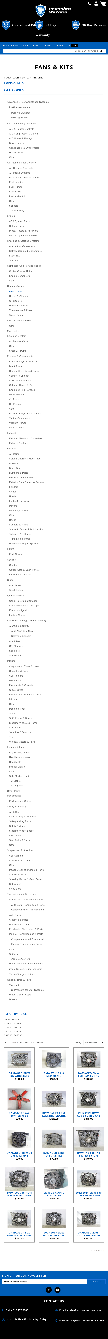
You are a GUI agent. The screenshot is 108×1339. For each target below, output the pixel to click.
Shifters (13, 954)
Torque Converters (19, 959)
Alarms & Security (19, 626)
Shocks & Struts (18, 874)
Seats (12, 713)
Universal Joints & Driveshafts (26, 963)
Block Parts (15, 366)
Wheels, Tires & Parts (19, 980)
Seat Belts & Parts (19, 840)
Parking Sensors (20, 117)
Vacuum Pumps (17, 423)
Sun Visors (15, 727)
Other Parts (13, 791)
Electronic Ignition (19, 610)
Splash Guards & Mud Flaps (25, 459)
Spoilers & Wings (18, 525)
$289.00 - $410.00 (13, 1027)
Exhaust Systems (19, 443)
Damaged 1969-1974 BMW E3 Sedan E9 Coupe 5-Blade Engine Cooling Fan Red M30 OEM (19, 1114)
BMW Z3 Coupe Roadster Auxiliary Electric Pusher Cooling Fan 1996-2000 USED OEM (54, 1194)
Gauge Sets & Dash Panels (24, 570)
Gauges (11, 560)
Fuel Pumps (15, 187)
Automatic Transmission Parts (28, 905)
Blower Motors (17, 143)
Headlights (15, 762)
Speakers (14, 651)
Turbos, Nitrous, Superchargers (24, 969)
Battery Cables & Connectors (25, 251)
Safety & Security (17, 806)
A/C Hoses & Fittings (21, 138)
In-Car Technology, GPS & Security (26, 620)
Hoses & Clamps (18, 296)
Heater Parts (16, 152)
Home (7, 78)
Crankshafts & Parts (20, 380)
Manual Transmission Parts (26, 944)
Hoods (12, 496)
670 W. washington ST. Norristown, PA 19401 (79, 1320)
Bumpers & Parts (18, 473)
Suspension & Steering (20, 850)
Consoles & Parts (19, 671)
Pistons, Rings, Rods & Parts (25, 413)
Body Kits (14, 468)
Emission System (16, 336)
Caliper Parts (16, 226)
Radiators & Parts (19, 305)
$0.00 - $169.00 (12, 1019)
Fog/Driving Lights (19, 752)
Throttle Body (16, 210)
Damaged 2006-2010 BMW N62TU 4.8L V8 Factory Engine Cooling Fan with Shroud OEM (88, 1234)
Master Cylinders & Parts (23, 235)
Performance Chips (20, 801)
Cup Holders (16, 676)
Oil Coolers (15, 301)
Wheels (13, 999)
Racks (12, 520)
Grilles (12, 492)
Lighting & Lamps (17, 747)
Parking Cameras (21, 113)
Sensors (13, 206)
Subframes (15, 884)
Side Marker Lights (19, 776)
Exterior (11, 448)
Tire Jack (14, 985)
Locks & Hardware (19, 501)
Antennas (14, 463)
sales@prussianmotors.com (84, 1310)
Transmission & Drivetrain (21, 894)
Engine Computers (19, 276)
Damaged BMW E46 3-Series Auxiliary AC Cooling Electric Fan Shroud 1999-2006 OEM (54, 1154)
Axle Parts (15, 915)
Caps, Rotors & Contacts (23, 601)
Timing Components (20, 418)
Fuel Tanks (15, 191)
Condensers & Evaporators (24, 148)
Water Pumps (16, 315)
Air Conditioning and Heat (21, 123)
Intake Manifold (17, 196)
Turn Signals (16, 785)
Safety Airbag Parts (20, 821)
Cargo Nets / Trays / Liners (24, 666)
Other (12, 157)
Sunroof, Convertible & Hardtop (26, 529)
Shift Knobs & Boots (20, 718)
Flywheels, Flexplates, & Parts (26, 929)
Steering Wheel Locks (21, 831)
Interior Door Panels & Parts (25, 694)
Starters (13, 260)
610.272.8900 (20, 1310)
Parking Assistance (20, 107)
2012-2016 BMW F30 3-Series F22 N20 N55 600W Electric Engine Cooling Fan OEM (89, 1194)
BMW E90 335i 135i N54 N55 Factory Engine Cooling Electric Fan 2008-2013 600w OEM (19, 1194)
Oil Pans (14, 399)
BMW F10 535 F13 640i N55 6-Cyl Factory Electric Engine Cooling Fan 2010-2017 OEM (88, 1154)
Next (14, 1042)
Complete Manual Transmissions (29, 939)
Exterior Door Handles (21, 477)
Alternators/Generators (22, 246)
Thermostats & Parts (20, 310)
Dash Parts (15, 680)
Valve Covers (16, 427)
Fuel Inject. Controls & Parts (25, 177)
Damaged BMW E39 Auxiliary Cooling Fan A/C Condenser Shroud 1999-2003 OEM (19, 1075)
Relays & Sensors (21, 636)
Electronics (13, 331)
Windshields (16, 590)
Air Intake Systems (19, 173)
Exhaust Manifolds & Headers (25, 438)
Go (74, 46)
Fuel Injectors (17, 182)
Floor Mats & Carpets (21, 685)
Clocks (13, 565)
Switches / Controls (20, 732)
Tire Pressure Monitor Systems (26, 990)
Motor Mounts (17, 394)
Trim (11, 737)
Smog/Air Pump (18, 351)
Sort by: (78, 1042)
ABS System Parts (19, 221)
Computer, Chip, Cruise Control (24, 266)
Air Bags (14, 812)
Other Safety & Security (22, 816)
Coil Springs (16, 856)
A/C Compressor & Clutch (23, 134)
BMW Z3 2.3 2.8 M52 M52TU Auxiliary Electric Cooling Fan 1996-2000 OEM (54, 1075)
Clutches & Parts (18, 920)
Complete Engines (19, 376)
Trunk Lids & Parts (19, 539)
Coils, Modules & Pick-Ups (24, 605)
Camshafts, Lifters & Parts (24, 371)
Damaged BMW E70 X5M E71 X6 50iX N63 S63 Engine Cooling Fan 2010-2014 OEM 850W (88, 1075)
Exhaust (11, 433)
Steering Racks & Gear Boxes (26, 879)
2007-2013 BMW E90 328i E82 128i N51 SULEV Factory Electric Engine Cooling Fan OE (54, 1234)
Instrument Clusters (20, 574)
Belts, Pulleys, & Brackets (23, 361)
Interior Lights (17, 767)
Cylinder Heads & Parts (22, 385)
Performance (14, 796)
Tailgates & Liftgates (20, 534)
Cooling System (21, 78)
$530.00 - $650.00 (13, 1035)
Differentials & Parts (20, 924)
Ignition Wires (17, 615)
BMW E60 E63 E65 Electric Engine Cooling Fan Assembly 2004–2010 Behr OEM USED (54, 1114)
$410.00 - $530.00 (13, 1031)
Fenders (13, 487)
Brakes (11, 216)
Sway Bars (15, 889)
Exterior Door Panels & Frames (26, 482)
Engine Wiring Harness (22, 390)
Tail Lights (15, 781)
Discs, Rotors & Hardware (23, 231)
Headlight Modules (19, 757)
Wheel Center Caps (20, 995)
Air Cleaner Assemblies (22, 168)
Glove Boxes (16, 690)
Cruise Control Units (20, 271)
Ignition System (15, 595)
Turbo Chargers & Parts (22, 974)
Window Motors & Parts (22, 742)
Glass (10, 580)
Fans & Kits (37, 78)
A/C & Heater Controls (21, 129)
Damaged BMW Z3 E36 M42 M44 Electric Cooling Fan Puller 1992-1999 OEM (19, 1154)
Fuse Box (14, 256)
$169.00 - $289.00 (13, 1023)
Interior (11, 661)
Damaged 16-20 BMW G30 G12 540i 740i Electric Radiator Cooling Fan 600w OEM (19, 1234)
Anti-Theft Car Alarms (23, 631)
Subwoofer (15, 655)
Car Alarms (15, 835)
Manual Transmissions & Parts (26, 934)
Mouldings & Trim (19, 510)
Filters (10, 549)
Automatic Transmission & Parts (27, 899)
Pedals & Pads (17, 709)
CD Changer (16, 646)
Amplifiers (14, 641)
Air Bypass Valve (18, 341)
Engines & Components (20, 356)
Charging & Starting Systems (23, 241)
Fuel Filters (15, 554)
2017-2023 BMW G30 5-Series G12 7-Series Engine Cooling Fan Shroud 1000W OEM (88, 1114)
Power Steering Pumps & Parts (26, 870)
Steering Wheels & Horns (23, 723)
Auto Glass (15, 585)
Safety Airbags (17, 826)
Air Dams (14, 454)
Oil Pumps (15, 404)
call (89, 3)
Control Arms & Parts (21, 860)
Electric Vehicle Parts (19, 320)
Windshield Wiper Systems (24, 543)
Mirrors (13, 506)
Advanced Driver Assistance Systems (28, 102)
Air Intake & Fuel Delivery (21, 163)
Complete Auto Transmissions (28, 910)
